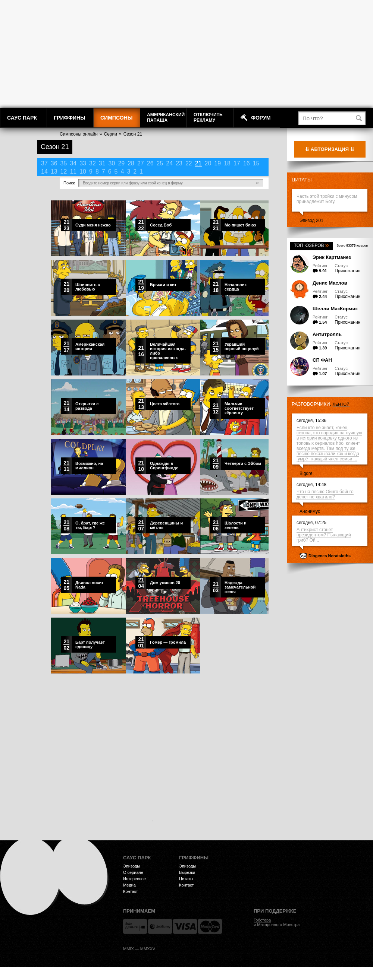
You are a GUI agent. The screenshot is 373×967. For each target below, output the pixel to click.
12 (63, 171)
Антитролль (327, 334)
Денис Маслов (330, 283)
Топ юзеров (311, 245)
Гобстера (262, 920)
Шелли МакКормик (335, 308)
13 (54, 171)
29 (121, 163)
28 (131, 163)
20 (208, 163)
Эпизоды (131, 866)
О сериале (133, 872)
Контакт (130, 891)
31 (102, 163)
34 (73, 163)
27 (140, 163)
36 (54, 163)
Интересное (134, 878)
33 (82, 163)
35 (63, 163)
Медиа (129, 885)
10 (82, 171)
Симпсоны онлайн (79, 134)
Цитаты (302, 180)
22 (188, 163)
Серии (110, 134)
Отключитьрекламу (208, 117)
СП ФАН (322, 360)
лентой (341, 404)
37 (44, 163)
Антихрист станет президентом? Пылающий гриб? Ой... (324, 535)
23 (179, 163)
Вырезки (187, 872)
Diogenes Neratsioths (329, 556)
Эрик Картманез (332, 257)
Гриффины (69, 118)
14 (44, 171)
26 (150, 163)
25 (160, 163)
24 (169, 163)
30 (112, 163)
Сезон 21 (132, 134)
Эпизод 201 (311, 220)
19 (217, 163)
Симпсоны (116, 118)
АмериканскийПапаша (166, 117)
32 (92, 163)
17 (236, 163)
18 (227, 163)
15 (256, 163)
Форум (260, 118)
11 (73, 171)
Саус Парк (22, 118)
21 (198, 163)
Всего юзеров (352, 245)
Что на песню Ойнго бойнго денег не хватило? (325, 494)
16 (246, 163)
